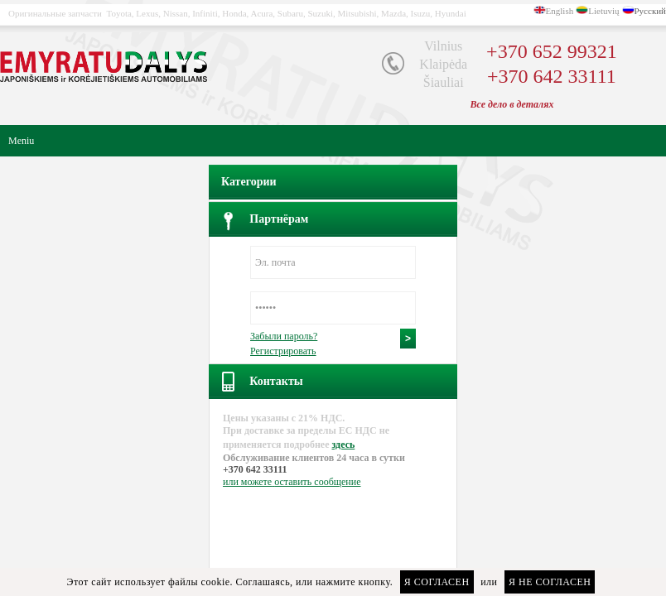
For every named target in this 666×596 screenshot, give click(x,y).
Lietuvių (603, 11)
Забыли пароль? (283, 336)
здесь (343, 444)
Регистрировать (283, 351)
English (560, 11)
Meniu (21, 141)
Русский (651, 11)
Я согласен (437, 582)
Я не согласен (550, 582)
